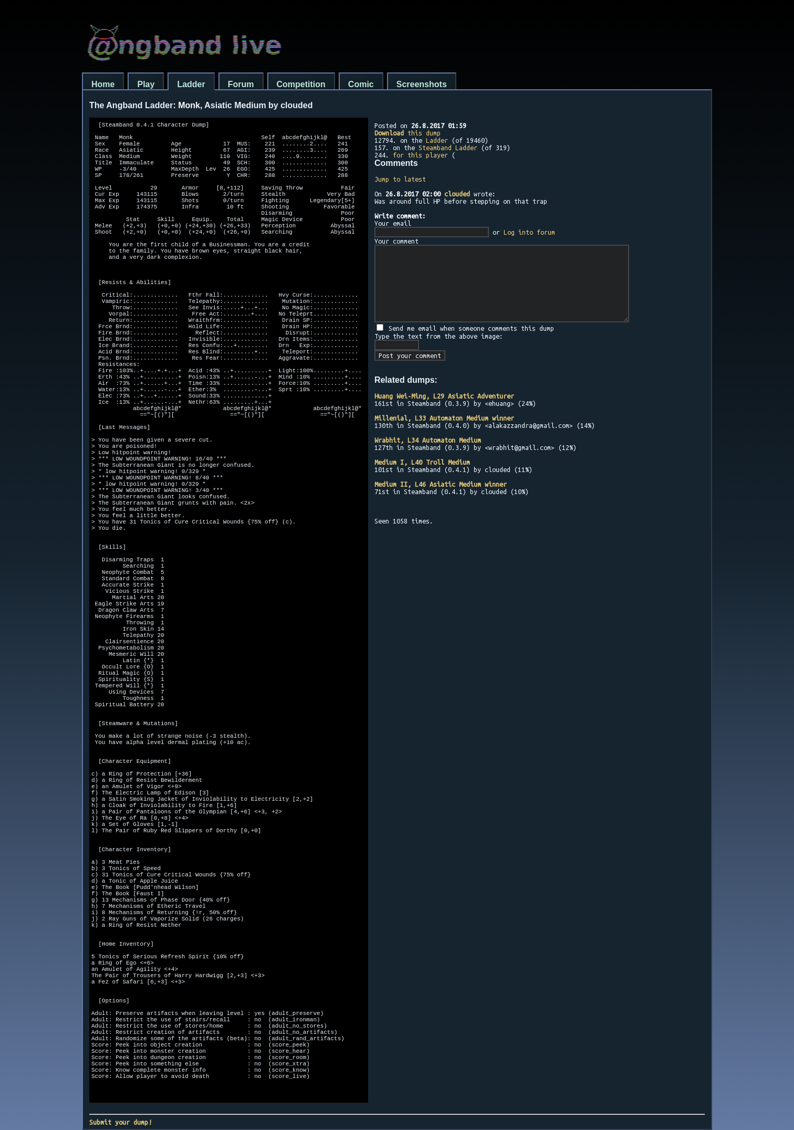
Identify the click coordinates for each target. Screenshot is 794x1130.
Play (145, 84)
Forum (241, 84)
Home (102, 84)
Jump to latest (400, 179)
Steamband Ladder (448, 147)
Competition (301, 84)
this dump (407, 133)
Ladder (191, 84)
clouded (457, 193)
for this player (420, 155)
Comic (361, 84)
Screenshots (421, 84)
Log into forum (529, 232)
